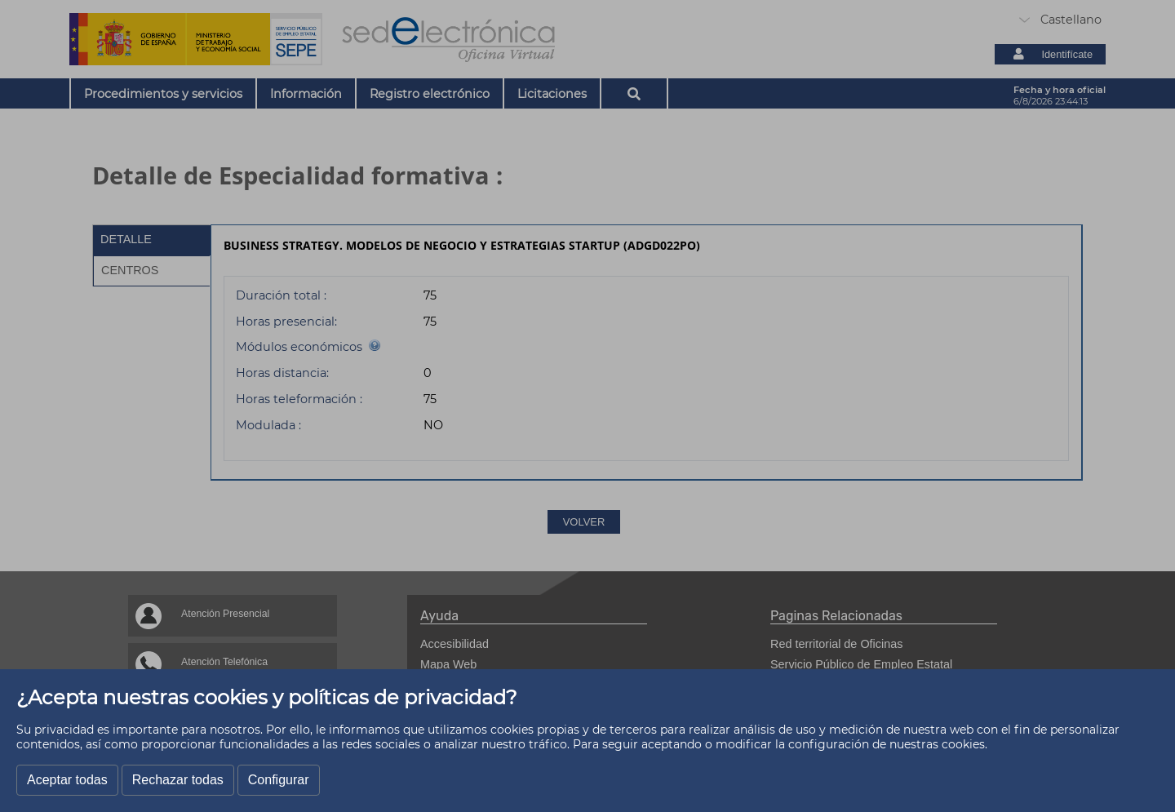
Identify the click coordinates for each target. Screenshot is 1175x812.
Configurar (278, 780)
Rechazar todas (178, 780)
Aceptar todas (67, 780)
